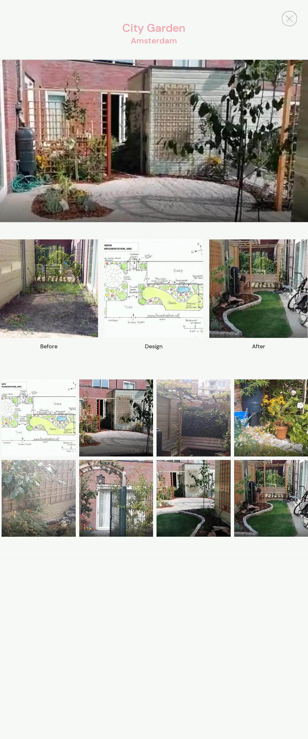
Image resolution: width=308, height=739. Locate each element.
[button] (39, 417)
